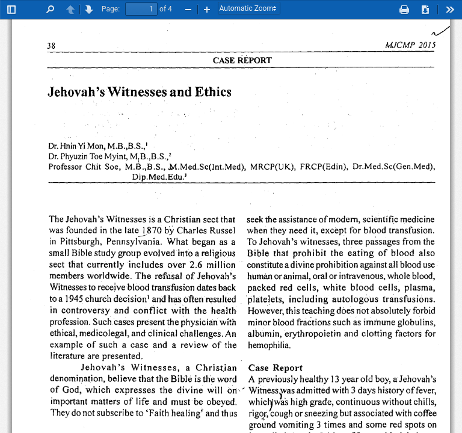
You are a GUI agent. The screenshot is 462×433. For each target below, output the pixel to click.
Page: (111, 9)
